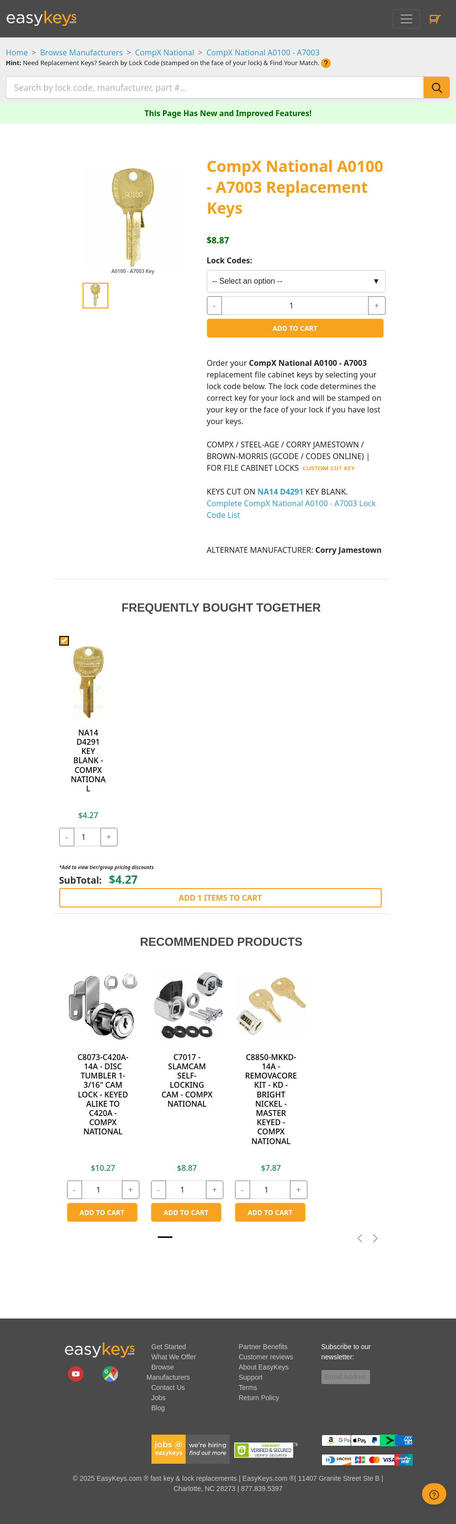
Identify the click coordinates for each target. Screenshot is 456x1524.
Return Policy (259, 1397)
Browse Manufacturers (81, 52)
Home (17, 52)
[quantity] (295, 304)
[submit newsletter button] (374, 1376)
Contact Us (168, 1386)
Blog (158, 1407)
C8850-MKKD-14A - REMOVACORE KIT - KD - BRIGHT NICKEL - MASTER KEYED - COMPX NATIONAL (271, 1098)
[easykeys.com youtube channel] (76, 1372)
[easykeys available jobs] (191, 1448)
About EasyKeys (264, 1366)
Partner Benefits (263, 1346)
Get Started (169, 1346)
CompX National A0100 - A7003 (263, 52)
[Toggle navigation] (406, 19)
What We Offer (174, 1356)
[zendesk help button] (434, 1494)
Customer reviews (266, 1356)
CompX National (164, 52)
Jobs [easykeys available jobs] (159, 1397)
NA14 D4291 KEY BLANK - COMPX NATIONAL (88, 759)
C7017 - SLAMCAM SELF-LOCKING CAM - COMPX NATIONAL (186, 1079)
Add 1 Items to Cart (220, 896)
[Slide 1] (165, 1236)
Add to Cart (294, 327)
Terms (248, 1386)
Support (251, 1376)
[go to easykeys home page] (99, 1349)
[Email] (345, 1376)
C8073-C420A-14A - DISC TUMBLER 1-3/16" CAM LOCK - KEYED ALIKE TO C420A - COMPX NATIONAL (102, 1093)
